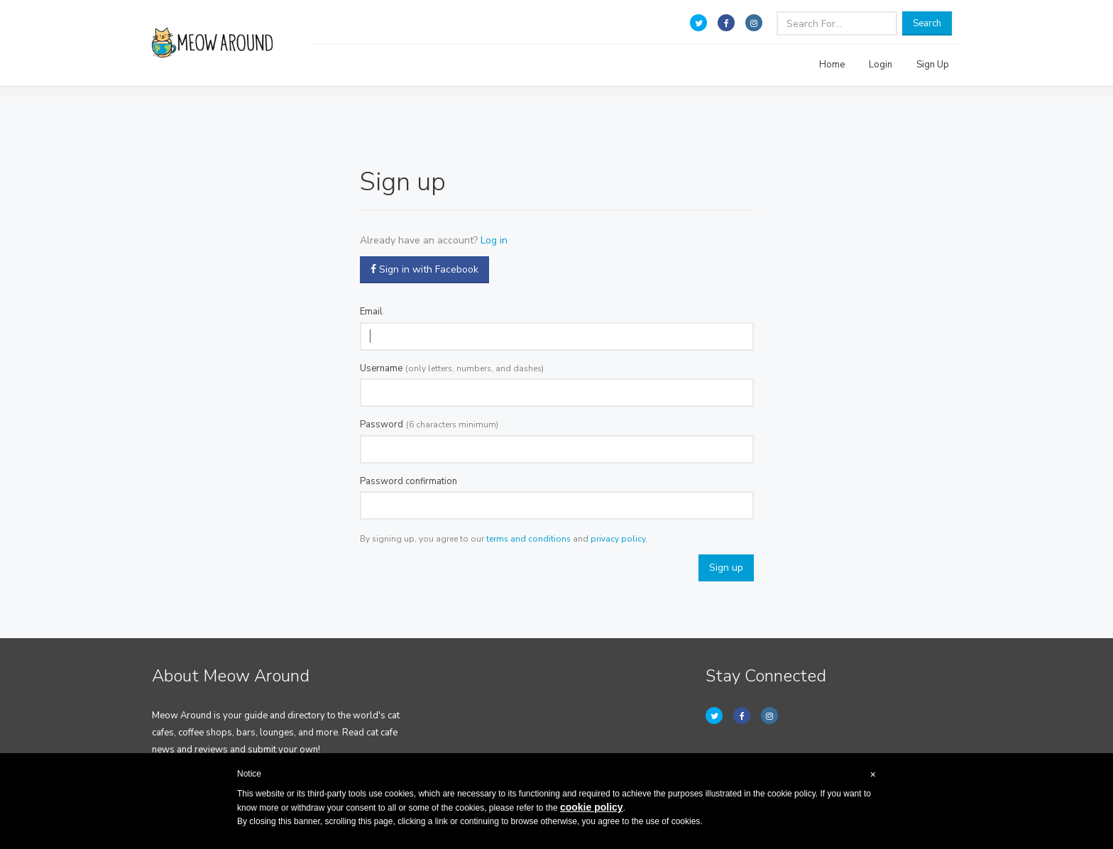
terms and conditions (528, 538)
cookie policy (591, 807)
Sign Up (932, 64)
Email (371, 311)
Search (927, 23)
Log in (494, 240)
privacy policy (618, 538)
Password (381, 424)
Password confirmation (408, 481)
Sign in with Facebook (424, 269)
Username (381, 368)
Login (880, 64)
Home (832, 64)
